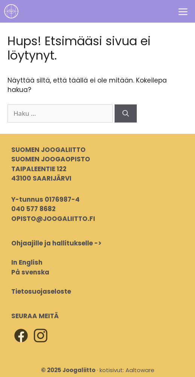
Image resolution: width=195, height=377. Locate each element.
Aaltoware (139, 370)
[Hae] (126, 113)
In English (26, 262)
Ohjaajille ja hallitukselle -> (56, 243)
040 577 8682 (33, 208)
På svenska (30, 272)
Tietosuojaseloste (41, 291)
